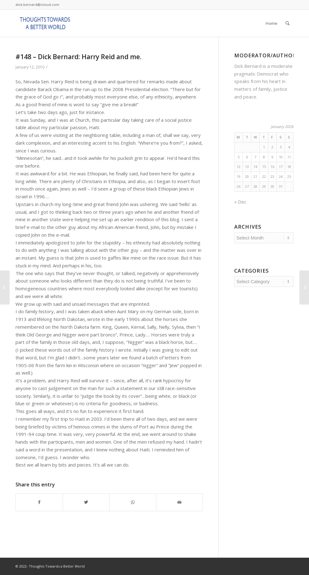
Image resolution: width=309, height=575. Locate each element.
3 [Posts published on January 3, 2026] (281, 147)
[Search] (287, 23)
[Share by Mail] (179, 502)
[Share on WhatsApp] (133, 502)
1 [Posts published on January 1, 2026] (264, 147)
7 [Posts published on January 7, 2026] (255, 157)
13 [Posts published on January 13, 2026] (247, 166)
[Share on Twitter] (86, 502)
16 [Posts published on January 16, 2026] (272, 166)
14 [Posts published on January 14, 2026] (255, 166)
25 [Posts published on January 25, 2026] (289, 176)
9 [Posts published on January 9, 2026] (272, 157)
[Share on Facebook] (39, 502)
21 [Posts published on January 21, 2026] (255, 176)
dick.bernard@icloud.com (37, 4)
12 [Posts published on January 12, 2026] (238, 166)
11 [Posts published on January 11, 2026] (289, 157)
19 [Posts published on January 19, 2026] (238, 176)
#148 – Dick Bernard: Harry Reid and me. (78, 56)
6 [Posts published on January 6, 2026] (247, 157)
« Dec (240, 202)
